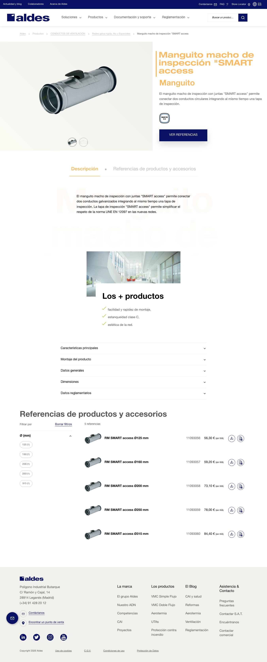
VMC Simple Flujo (163, 596)
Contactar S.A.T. (230, 614)
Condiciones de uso (114, 651)
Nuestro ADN (126, 605)
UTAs (155, 622)
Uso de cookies (63, 651)
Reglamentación (196, 630)
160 (26, 454)
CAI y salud (193, 596)
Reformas (192, 605)
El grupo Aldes (127, 596)
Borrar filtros (63, 424)
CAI (119, 622)
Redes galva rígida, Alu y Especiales (111, 34)
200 (26, 464)
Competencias (127, 613)
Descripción (84, 169)
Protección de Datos (148, 651)
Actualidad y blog (12, 4)
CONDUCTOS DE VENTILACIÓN (67, 34)
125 (26, 445)
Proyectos (124, 630)
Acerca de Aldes (58, 4)
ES (259, 4)
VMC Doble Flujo (163, 605)
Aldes (23, 34)
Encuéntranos (229, 622)
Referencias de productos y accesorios (154, 169)
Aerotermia (159, 613)
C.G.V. (87, 651)
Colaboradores (35, 4)
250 (26, 474)
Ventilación (193, 622)
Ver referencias (183, 135)
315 (26, 483)
